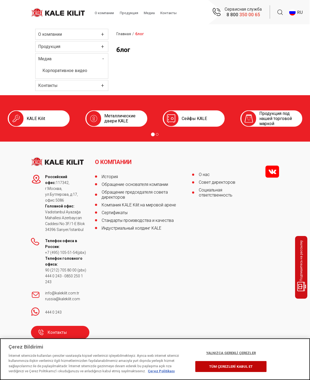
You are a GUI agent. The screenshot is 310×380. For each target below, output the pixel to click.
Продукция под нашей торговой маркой (275, 118)
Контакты (173, 12)
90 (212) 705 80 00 (61, 270)
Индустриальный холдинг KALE (131, 226)
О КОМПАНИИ (114, 160)
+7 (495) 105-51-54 (61, 252)
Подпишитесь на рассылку (302, 265)
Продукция (133, 12)
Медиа (154, 12)
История (110, 174)
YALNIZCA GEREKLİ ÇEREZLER (231, 353)
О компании (107, 12)
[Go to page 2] (157, 134)
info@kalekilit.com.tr (62, 293)
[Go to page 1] (153, 134)
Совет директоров (217, 182)
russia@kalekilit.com (62, 299)
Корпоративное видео (64, 70)
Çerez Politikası (161, 371)
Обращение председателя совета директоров (135, 192)
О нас (204, 174)
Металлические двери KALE (120, 118)
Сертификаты (115, 210)
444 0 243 (53, 276)
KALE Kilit (36, 118)
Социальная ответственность (215, 192)
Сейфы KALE (194, 118)
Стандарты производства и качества (138, 218)
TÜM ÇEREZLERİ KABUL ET (231, 366)
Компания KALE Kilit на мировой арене (139, 202)
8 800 (243, 15)
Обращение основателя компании (135, 182)
